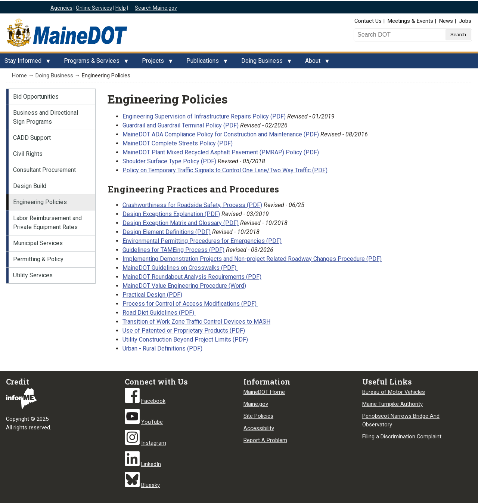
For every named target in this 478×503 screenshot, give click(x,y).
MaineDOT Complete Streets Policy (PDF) (177, 143)
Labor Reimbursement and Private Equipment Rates (47, 223)
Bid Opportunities (36, 96)
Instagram (153, 442)
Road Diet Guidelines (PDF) (159, 312)
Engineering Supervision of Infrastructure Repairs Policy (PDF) (204, 116)
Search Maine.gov (156, 8)
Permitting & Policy (38, 259)
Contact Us (368, 21)
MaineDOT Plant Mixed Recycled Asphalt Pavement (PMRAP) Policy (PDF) (220, 152)
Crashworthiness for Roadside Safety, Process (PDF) (192, 205)
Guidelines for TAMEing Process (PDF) (173, 249)
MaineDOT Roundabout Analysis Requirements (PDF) (191, 276)
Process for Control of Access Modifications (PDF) (190, 303)
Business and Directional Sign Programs (45, 117)
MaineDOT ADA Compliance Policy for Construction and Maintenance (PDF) (220, 134)
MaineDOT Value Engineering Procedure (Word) (184, 285)
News (446, 21)
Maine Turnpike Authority (392, 404)
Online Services (94, 8)
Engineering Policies (40, 202)
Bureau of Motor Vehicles (393, 392)
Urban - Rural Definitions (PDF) (162, 348)
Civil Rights (28, 153)
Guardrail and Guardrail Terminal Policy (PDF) (180, 125)
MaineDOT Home (264, 392)
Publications (205, 62)
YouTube (152, 422)
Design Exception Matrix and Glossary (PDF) (180, 222)
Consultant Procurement (44, 169)
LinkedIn (151, 464)
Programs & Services (93, 62)
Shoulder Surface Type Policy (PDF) (169, 161)
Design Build (29, 185)
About (315, 62)
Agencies (61, 8)
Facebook (153, 401)
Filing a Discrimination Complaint (401, 436)
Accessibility (258, 428)
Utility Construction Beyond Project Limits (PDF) (185, 339)
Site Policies (258, 416)
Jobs (465, 21)
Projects (155, 62)
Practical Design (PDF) (152, 294)
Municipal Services (38, 243)
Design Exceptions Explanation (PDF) (171, 213)
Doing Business (264, 62)
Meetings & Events (410, 21)
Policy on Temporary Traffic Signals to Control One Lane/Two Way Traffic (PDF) (225, 170)
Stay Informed (25, 62)
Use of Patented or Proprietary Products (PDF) (183, 330)
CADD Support (32, 137)
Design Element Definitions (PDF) (166, 231)
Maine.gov (255, 404)
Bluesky (150, 485)
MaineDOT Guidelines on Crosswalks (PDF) (180, 267)
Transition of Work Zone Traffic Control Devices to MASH (196, 321)
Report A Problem (265, 440)
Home (19, 75)
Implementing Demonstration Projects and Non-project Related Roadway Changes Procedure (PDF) (252, 258)
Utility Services (33, 275)
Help (120, 8)
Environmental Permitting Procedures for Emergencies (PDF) (202, 240)
